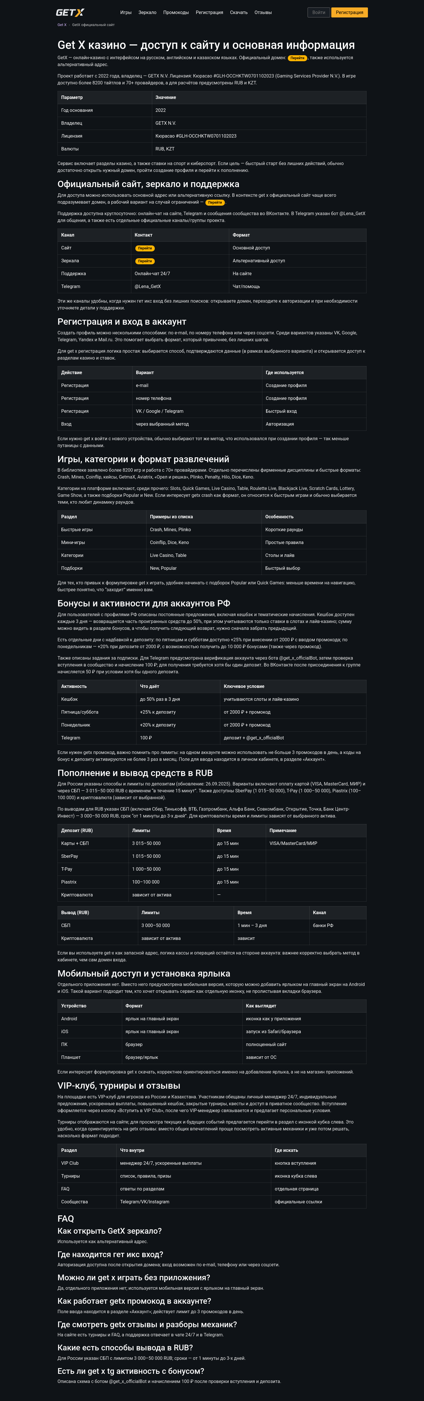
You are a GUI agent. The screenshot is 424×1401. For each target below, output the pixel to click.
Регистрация (209, 12)
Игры (126, 12)
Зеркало (147, 12)
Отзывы (263, 12)
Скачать (238, 12)
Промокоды (176, 12)
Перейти (297, 58)
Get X (62, 25)
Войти (318, 12)
